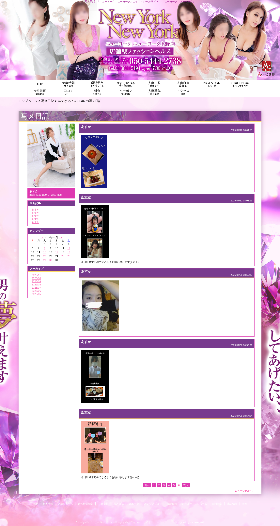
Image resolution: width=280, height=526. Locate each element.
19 (69, 252)
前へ (147, 485)
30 (50, 260)
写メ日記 (47, 101)
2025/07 (36, 287)
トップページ (28, 101)
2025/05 (36, 294)
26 (69, 256)
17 (56, 252)
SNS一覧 (134, 503)
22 (44, 256)
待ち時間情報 (85, 503)
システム (202, 503)
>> (60, 237)
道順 (244, 503)
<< (41, 237)
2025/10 (36, 278)
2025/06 (36, 290)
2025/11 (36, 275)
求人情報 (232, 503)
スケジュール (65, 503)
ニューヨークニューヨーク (167, 522)
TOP (40, 84)
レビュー (187, 503)
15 (44, 252)
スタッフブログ (153, 503)
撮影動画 (172, 503)
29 (44, 260)
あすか (35, 209)
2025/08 (36, 284)
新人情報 (48, 503)
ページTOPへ (245, 490)
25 (62, 256)
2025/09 (36, 281)
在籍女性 (103, 503)
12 (69, 248)
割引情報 (217, 503)
